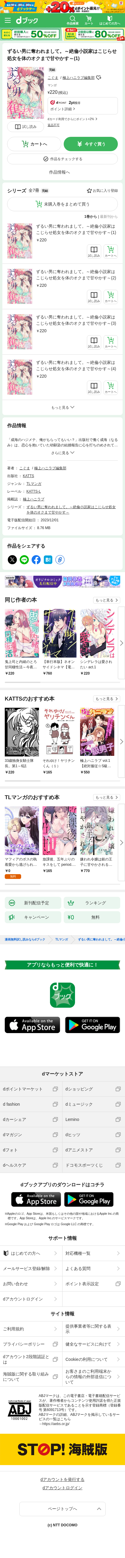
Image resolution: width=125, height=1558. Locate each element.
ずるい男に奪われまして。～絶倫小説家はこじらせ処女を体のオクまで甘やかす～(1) (76, 229)
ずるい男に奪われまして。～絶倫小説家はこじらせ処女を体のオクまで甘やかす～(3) (76, 320)
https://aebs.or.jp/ (55, 1424)
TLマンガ (33, 484)
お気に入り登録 (105, 191)
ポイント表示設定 (82, 1283)
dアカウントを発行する (62, 1479)
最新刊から (109, 216)
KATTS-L (33, 491)
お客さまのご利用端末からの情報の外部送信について (88, 1376)
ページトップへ (62, 1508)
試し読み (29, 127)
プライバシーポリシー (24, 1344)
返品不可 (54, 125)
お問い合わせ (15, 1283)
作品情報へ (59, 172)
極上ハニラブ (33, 499)
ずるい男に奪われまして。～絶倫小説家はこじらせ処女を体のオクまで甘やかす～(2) (76, 274)
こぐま (53, 78)
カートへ (38, 144)
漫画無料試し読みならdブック (25, 939)
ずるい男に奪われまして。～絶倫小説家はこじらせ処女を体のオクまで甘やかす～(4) (76, 365)
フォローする (99, 78)
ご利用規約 (13, 1328)
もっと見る (104, 600)
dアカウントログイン (23, 1299)
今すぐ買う (95, 144)
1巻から (91, 216)
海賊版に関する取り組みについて (26, 1377)
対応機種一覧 (77, 1253)
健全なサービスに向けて (88, 1344)
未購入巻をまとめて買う (67, 204)
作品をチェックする (66, 159)
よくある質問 (77, 1268)
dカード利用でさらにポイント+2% (71, 119)
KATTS (28, 476)
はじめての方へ (21, 1253)
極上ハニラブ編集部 (78, 78)
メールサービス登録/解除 (26, 1268)
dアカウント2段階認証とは (26, 1359)
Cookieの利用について (86, 1359)
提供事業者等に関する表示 (88, 1329)
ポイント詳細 (61, 109)
